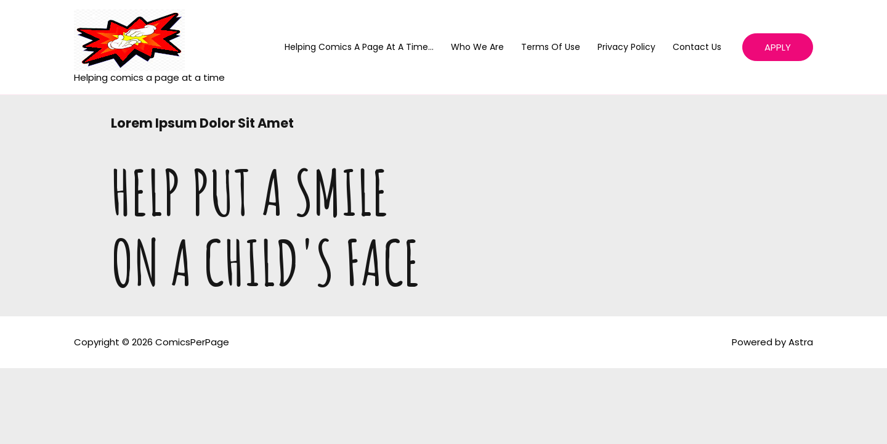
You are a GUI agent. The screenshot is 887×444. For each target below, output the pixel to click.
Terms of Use (550, 47)
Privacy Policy (626, 47)
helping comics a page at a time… (359, 47)
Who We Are (477, 47)
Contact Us (697, 47)
